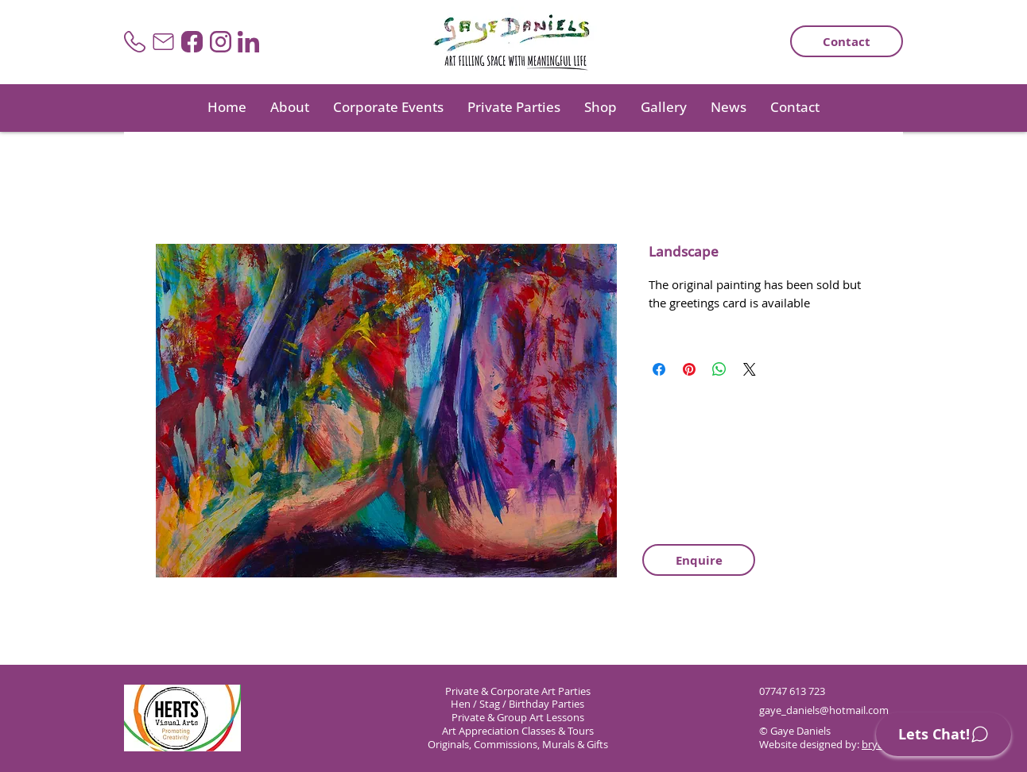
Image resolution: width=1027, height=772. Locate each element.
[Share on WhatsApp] (719, 369)
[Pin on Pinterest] (689, 369)
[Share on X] (749, 369)
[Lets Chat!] (943, 734)
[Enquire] (698, 560)
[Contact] (846, 41)
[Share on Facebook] (659, 369)
